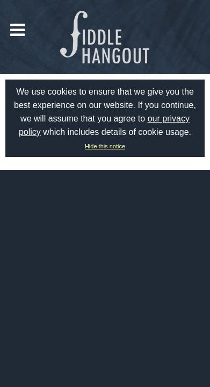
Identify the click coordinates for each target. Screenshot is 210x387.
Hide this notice (105, 146)
